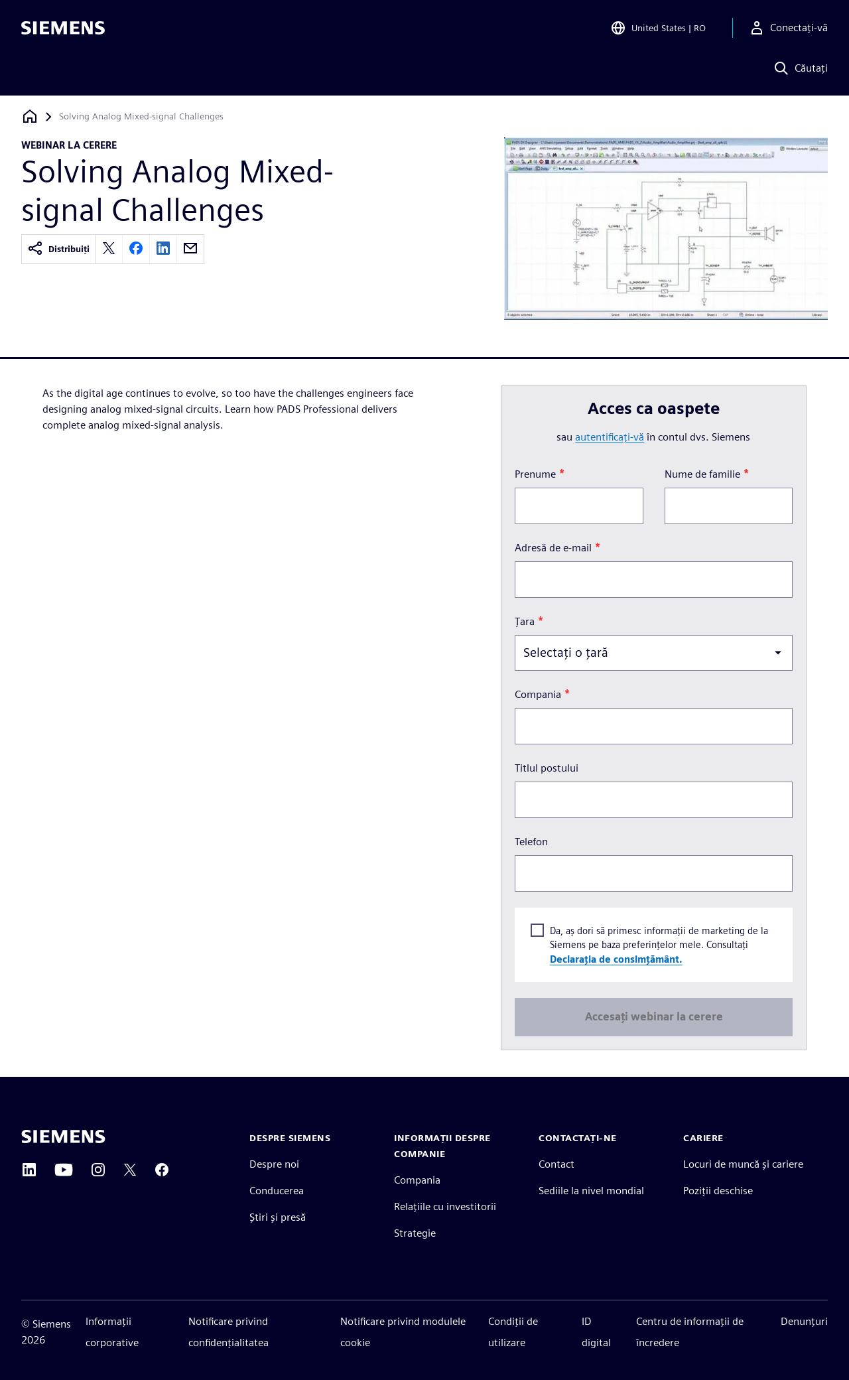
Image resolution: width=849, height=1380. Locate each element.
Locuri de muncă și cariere (743, 1164)
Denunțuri (804, 1321)
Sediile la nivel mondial (591, 1190)
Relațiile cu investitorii (445, 1206)
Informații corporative (112, 1332)
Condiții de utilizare (513, 1332)
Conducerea (276, 1190)
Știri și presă (277, 1217)
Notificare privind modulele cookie (403, 1332)
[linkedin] (163, 249)
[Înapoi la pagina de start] (30, 116)
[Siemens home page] (63, 1136)
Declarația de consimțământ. (615, 959)
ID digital (596, 1332)
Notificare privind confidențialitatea (228, 1332)
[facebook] (136, 249)
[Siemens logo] (63, 29)
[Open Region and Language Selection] (658, 29)
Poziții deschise (718, 1190)
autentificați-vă (609, 437)
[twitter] (109, 249)
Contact (556, 1164)
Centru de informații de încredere (690, 1332)
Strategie (415, 1233)
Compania (417, 1180)
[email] (190, 249)
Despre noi (274, 1164)
